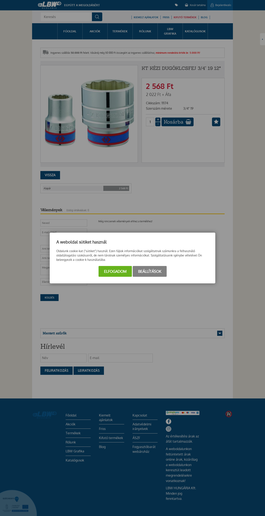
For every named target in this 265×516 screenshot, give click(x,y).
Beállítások (149, 271)
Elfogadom (115, 271)
